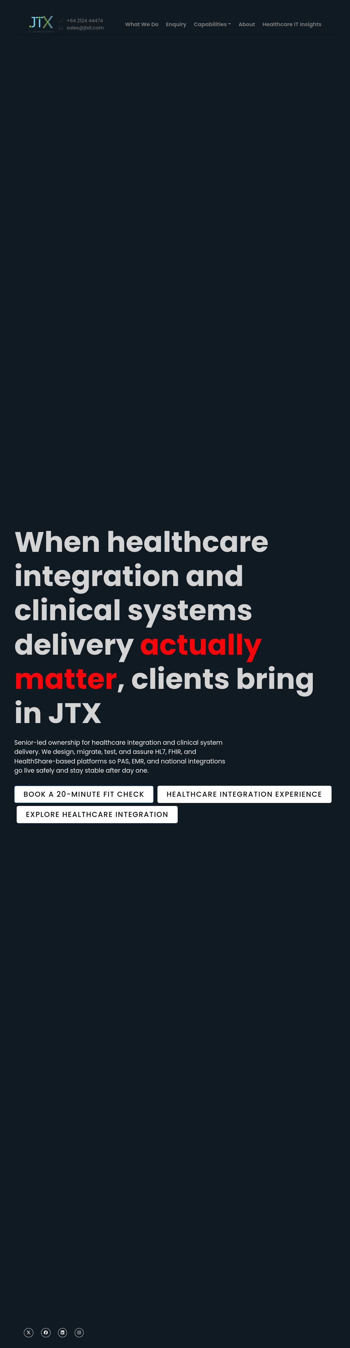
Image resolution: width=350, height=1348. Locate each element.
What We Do (142, 24)
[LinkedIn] (62, 1332)
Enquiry (176, 24)
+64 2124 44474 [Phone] (85, 20)
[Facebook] (46, 1332)
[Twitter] (28, 1332)
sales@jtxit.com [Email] (85, 27)
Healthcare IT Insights (291, 24)
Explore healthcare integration (97, 814)
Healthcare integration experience (244, 794)
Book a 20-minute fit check (84, 794)
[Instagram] (79, 1332)
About (246, 24)
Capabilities (210, 24)
